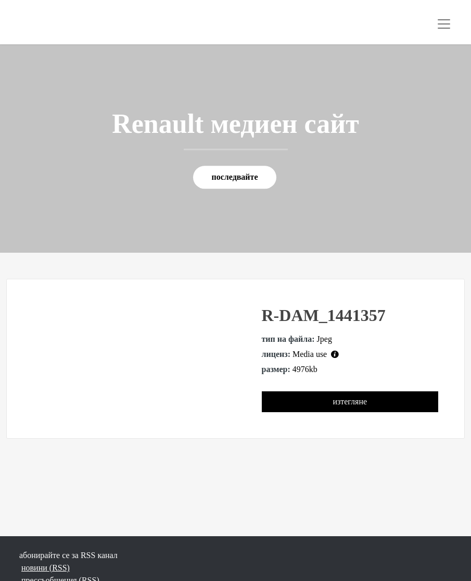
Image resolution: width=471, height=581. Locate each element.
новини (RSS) (45, 567)
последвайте (234, 177)
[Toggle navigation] (444, 24)
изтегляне (350, 401)
